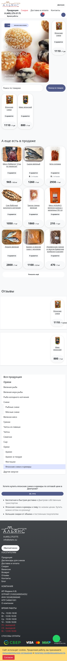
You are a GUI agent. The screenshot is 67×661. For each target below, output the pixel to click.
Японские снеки (59, 34)
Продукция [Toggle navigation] (13, 10)
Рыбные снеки (12, 407)
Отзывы (5, 575)
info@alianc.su (10, 539)
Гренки (6, 422)
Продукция (6, 557)
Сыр (5, 442)
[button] (63, 15)
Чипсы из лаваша (11, 427)
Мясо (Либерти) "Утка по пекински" (12, 165)
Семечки (7, 437)
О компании (7, 603)
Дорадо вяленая (12, 247)
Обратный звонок (10, 548)
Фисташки (10, 461)
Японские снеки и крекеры (18, 466)
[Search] (22, 88)
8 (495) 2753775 (10, 536)
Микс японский (25, 107)
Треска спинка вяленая (34, 206)
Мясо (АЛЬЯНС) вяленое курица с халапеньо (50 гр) (55, 207)
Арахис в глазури (13, 456)
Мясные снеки (12, 412)
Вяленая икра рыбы (13, 392)
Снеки (6, 402)
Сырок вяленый (33, 164)
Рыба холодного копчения (16, 397)
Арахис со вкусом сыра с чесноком (33, 248)
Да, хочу (32, 494)
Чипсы (6, 432)
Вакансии (6, 569)
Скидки (24, 10)
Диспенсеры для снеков (13, 560)
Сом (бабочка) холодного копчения (12, 206)
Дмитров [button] (60, 5)
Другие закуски (10, 471)
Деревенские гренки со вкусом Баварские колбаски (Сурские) (55, 249)
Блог (3, 581)
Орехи (9, 25)
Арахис (8, 451)
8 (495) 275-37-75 (12, 13)
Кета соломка (55, 164)
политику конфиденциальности (49, 653)
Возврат (5, 572)
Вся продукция (12, 377)
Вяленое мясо (10, 417)
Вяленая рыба (10, 387)
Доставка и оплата (39, 10)
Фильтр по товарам (55, 88)
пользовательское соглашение (17, 653)
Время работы (12, 16)
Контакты (55, 10)
